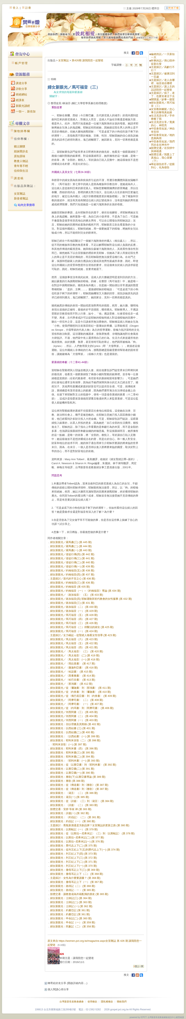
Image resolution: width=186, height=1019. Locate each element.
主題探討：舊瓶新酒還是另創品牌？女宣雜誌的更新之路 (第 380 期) (89, 825)
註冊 (28, 7)
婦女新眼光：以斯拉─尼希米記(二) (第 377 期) (77, 837)
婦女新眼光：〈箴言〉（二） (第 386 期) (74, 792)
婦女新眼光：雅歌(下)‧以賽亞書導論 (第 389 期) (78, 776)
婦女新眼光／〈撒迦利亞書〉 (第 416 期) (74, 667)
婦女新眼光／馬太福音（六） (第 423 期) (74, 639)
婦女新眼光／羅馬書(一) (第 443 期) (71, 550)
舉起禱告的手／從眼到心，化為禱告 (163, 166)
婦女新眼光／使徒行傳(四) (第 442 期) (72, 554)
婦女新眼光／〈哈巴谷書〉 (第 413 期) (72, 679)
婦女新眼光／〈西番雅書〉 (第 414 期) (72, 675)
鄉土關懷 (19, 146)
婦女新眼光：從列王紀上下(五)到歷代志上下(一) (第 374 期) (85, 849)
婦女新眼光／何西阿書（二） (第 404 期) (74, 716)
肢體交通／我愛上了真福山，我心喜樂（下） (163, 157)
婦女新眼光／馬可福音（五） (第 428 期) (74, 614)
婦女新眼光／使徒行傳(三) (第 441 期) (72, 558)
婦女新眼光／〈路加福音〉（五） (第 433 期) (76, 594)
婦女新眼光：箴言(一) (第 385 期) (69, 797)
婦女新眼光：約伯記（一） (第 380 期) (72, 821)
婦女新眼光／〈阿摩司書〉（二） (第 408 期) (76, 699)
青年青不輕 (21, 165)
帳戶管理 (21, 63)
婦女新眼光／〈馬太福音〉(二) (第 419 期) (75, 655)
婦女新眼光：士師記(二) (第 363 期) (71, 902)
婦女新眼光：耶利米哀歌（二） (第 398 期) (75, 740)
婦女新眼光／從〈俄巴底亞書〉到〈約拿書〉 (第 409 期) (83, 695)
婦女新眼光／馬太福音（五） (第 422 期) (74, 643)
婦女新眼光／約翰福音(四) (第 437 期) (72, 574)
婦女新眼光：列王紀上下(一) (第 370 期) (73, 865)
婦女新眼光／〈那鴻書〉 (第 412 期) (71, 683)
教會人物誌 (21, 161)
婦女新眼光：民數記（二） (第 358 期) (72, 926)
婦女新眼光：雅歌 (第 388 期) (67, 780)
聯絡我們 (122, 1001)
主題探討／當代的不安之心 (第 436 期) (72, 578)
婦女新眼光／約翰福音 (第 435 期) (70, 586)
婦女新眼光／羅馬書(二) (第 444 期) (71, 546)
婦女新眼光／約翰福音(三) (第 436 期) (72, 582)
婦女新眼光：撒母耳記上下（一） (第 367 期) (76, 881)
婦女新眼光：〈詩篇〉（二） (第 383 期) (74, 805)
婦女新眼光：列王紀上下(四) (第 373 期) (73, 853)
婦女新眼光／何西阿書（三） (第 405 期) (74, 712)
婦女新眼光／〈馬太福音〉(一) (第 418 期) (75, 659)
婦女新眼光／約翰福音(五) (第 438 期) (72, 570)
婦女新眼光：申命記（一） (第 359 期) (72, 922)
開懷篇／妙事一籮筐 (163, 99)
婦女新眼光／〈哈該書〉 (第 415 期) (71, 671)
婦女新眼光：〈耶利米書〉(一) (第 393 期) (75, 760)
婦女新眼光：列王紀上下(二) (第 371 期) (73, 861)
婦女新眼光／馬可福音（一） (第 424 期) (74, 631)
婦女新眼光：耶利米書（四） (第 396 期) (74, 748)
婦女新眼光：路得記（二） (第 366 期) (72, 886)
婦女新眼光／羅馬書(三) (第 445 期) (71, 542)
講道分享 (19, 83)
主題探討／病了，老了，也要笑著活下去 (163, 94)
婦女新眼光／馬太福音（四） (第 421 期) (74, 647)
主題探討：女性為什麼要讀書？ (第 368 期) (75, 877)
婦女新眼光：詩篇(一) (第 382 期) (69, 813)
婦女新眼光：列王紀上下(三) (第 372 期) (73, 857)
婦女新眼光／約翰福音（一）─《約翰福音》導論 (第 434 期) (85, 590)
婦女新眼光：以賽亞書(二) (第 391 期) (72, 768)
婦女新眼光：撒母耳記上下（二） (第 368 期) (76, 873)
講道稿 (19, 178)
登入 (16, 7)
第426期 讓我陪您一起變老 (87, 60)
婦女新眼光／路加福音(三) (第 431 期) (72, 602)
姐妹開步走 (21, 151)
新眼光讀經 (20, 105)
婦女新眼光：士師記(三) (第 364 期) (71, 898)
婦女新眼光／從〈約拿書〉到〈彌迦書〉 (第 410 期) (80, 691)
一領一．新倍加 (23, 111)
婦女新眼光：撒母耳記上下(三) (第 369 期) (75, 869)
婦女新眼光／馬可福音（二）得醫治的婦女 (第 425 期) (82, 627)
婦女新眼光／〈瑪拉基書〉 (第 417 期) (72, 663)
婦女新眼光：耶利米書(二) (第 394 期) (72, 756)
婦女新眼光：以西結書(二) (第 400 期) (72, 732)
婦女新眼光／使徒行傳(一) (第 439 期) (72, 566)
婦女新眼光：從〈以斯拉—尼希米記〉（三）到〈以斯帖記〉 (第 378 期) (92, 833)
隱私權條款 (107, 1001)
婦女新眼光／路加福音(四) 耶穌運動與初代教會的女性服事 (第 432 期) (91, 598)
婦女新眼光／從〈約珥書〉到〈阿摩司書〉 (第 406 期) (82, 708)
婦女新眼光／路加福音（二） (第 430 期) (74, 606)
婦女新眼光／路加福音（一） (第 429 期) (74, 610)
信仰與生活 (21, 170)
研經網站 (19, 94)
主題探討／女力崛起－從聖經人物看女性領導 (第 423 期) (83, 635)
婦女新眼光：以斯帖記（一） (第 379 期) (74, 829)
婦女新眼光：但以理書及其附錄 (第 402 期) (75, 724)
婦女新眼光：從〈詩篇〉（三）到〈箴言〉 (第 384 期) (82, 801)
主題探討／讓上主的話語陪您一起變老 (163, 88)
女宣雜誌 (19, 193)
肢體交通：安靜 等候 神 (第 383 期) (70, 809)
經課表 (17, 100)
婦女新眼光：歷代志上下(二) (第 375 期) (73, 845)
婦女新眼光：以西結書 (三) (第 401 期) (72, 728)
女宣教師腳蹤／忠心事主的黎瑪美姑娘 (163, 111)
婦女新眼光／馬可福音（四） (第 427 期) (74, 619)
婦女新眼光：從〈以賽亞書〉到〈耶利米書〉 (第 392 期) (83, 764)
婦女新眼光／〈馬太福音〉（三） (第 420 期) (76, 651)
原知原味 (19, 156)
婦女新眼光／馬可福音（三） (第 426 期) (74, 623)
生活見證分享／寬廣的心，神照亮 (163, 124)
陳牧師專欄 (22, 131)
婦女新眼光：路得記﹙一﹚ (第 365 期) (72, 890)
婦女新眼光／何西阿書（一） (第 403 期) (74, 720)
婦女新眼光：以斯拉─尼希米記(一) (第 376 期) (77, 841)
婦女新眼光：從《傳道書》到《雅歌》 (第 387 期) (79, 784)
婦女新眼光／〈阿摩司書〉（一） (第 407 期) (76, 703)
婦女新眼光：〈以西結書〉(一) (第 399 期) (75, 736)
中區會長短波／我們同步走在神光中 (163, 143)
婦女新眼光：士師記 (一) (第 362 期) (71, 906)
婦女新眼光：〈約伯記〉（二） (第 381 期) (75, 817)
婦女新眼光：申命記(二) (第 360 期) (71, 918)
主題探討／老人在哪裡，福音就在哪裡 (163, 81)
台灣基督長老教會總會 (71, 1001)
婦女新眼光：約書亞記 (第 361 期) (70, 910)
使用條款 (92, 1001)
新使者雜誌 (21, 198)
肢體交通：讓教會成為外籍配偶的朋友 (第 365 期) (79, 894)
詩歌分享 (19, 88)
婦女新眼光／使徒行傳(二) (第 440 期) (72, 562)
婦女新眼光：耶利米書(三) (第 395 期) (72, 752)
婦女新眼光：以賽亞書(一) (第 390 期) (72, 772)
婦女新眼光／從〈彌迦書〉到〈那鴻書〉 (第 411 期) (80, 687)
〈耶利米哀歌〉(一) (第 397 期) (68, 744)
